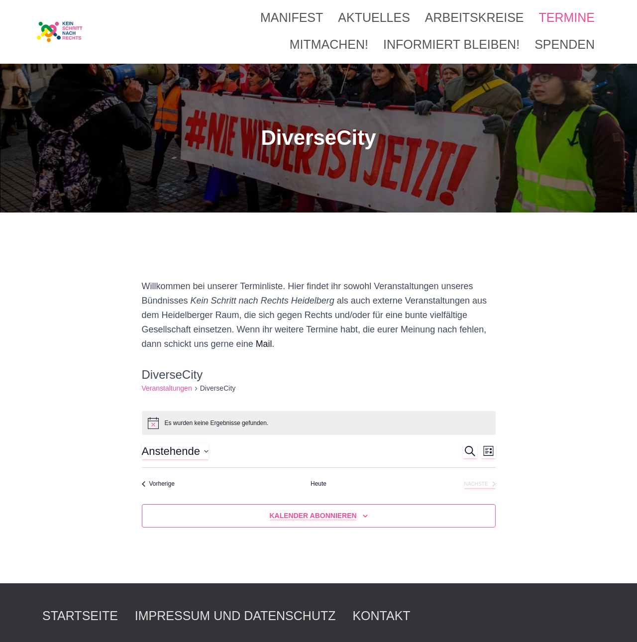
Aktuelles (374, 17)
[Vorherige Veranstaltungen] (158, 484)
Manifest (291, 17)
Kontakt (381, 616)
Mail (264, 344)
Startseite (80, 616)
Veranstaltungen (167, 388)
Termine (567, 17)
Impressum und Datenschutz (235, 616)
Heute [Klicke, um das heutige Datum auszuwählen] (318, 483)
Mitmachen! (329, 44)
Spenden (564, 44)
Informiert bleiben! (451, 44)
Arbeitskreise (474, 17)
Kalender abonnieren (312, 516)
